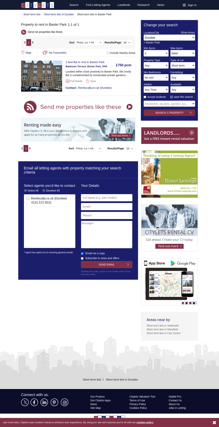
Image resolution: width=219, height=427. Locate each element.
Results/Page (113, 42)
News (160, 5)
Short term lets (32, 14)
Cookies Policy (138, 408)
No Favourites (58, 52)
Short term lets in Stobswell (163, 325)
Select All (33, 194)
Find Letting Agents (96, 5)
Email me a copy (93, 253)
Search (72, 5)
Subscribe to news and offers (101, 258)
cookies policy (150, 422)
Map (29, 52)
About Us (174, 404)
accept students (155, 97)
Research (143, 5)
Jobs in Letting (177, 408)
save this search (183, 97)
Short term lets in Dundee (60, 14)
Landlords (123, 5)
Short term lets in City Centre (164, 333)
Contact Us (175, 400)
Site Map (95, 408)
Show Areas (187, 32)
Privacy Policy (138, 404)
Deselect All (53, 194)
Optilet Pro (175, 396)
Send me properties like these (46, 32)
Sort (71, 42)
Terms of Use (138, 400)
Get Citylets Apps (100, 400)
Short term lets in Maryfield (163, 329)
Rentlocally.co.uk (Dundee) (89, 88)
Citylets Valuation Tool (143, 396)
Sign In (190, 5)
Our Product (97, 396)
